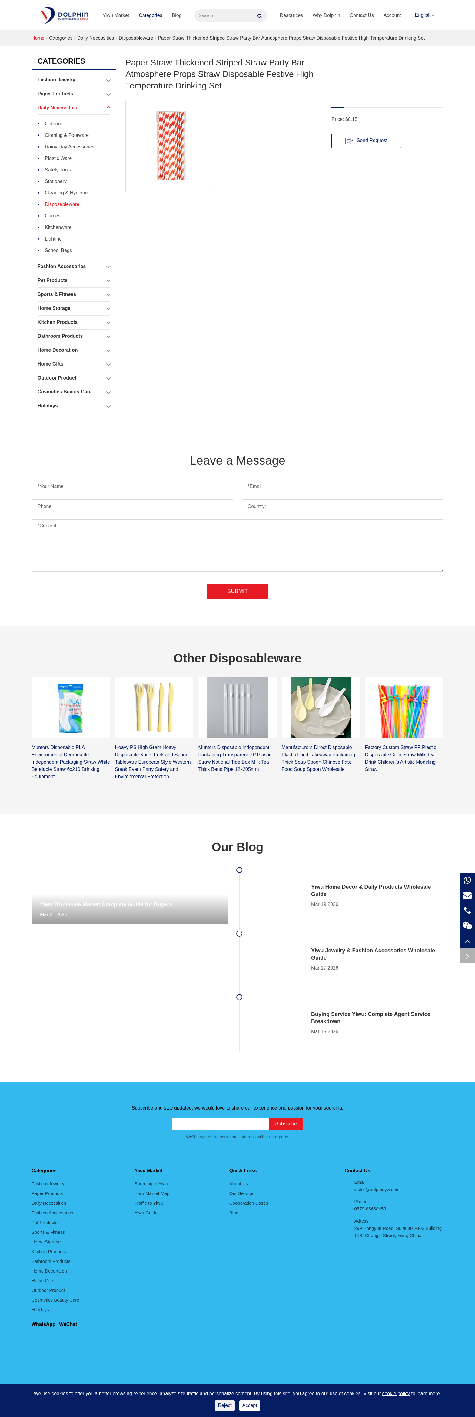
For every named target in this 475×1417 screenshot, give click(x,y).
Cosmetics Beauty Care (74, 392)
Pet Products (74, 280)
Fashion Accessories (74, 266)
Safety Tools (58, 169)
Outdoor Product (74, 378)
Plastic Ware (58, 158)
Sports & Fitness (74, 294)
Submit (237, 591)
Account (392, 15)
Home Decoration (74, 350)
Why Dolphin (326, 15)
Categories (150, 15)
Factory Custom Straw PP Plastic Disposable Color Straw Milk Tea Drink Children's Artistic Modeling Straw (400, 758)
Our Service (241, 1193)
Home (38, 38)
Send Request (366, 141)
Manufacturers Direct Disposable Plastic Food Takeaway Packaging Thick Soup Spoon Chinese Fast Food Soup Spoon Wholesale (318, 758)
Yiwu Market (116, 15)
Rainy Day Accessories (70, 146)
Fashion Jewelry (74, 80)
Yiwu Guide (146, 1212)
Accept (249, 1405)
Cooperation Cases (248, 1203)
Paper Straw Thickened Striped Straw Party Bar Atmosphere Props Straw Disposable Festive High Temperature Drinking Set (291, 38)
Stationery (56, 181)
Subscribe (286, 1123)
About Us (238, 1183)
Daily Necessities (95, 38)
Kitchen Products (74, 322)
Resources (291, 15)
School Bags (58, 250)
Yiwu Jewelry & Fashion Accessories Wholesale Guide (373, 954)
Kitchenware (58, 227)
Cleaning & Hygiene (66, 192)
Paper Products (74, 94)
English (423, 15)
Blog (177, 15)
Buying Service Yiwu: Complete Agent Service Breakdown (370, 1017)
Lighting (53, 238)
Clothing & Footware (67, 135)
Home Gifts (74, 364)
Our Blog (237, 847)
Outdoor (53, 123)
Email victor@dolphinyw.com (377, 1186)
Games (53, 215)
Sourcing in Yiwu (151, 1183)
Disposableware (136, 38)
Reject (224, 1405)
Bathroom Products (74, 336)
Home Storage (74, 308)
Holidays (74, 406)
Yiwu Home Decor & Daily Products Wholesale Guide (371, 890)
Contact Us (362, 15)
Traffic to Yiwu (149, 1203)
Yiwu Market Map (152, 1193)
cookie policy (396, 1393)
